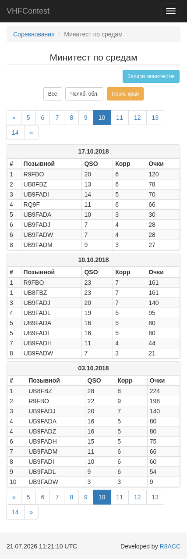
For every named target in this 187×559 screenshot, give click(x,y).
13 (155, 117)
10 (102, 117)
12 (137, 117)
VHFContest (28, 11)
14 (15, 132)
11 (119, 117)
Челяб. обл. (84, 94)
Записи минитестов (151, 76)
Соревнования (34, 34)
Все (52, 94)
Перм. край (125, 94)
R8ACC (170, 546)
